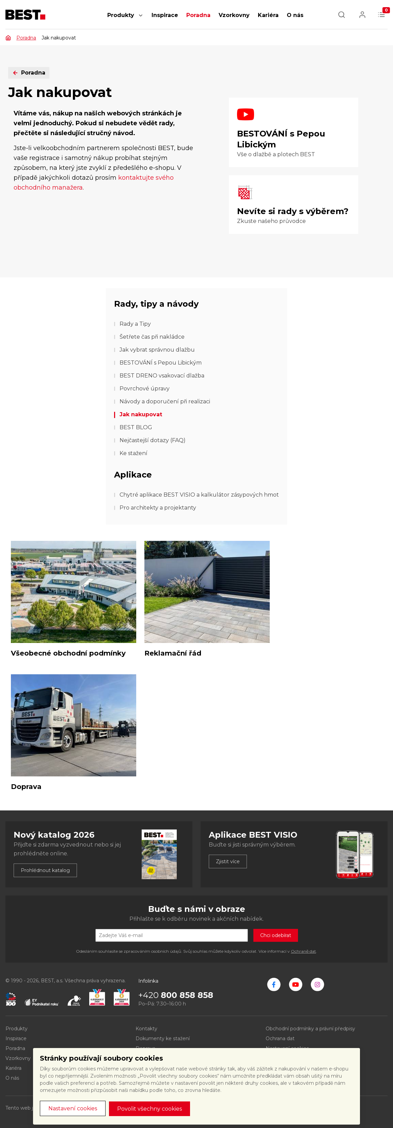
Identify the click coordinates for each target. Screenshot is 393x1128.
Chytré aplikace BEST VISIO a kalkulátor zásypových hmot (199, 495)
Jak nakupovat (141, 414)
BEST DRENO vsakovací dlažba (162, 375)
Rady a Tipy (135, 324)
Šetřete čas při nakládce (152, 337)
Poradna (198, 15)
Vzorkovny (234, 15)
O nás (295, 15)
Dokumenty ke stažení (163, 1038)
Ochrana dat (280, 1038)
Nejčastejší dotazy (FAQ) (153, 440)
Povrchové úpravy (145, 388)
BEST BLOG (136, 427)
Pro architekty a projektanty (158, 507)
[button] (140, 19)
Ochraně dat (303, 951)
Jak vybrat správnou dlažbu (157, 350)
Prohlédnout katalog (45, 870)
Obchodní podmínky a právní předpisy (310, 1029)
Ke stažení (133, 453)
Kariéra (268, 15)
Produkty (120, 15)
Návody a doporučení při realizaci (165, 401)
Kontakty (146, 1029)
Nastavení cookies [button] (72, 1108)
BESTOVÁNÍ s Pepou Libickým (161, 362)
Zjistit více (228, 861)
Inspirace (165, 15)
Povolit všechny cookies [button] (149, 1109)
